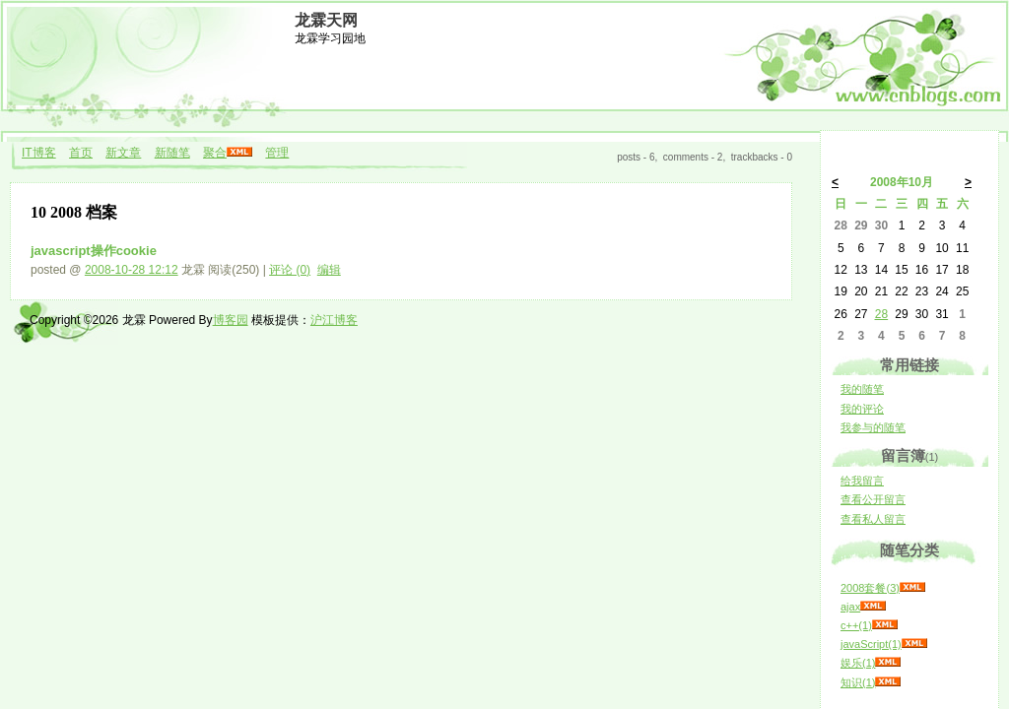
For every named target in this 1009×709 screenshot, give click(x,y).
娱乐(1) (858, 663)
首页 (81, 153)
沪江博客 (334, 320)
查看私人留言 (873, 519)
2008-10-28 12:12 (131, 270)
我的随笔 (862, 389)
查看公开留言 (873, 499)
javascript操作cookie (94, 250)
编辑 (329, 270)
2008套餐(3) (870, 588)
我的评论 (862, 409)
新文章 (123, 153)
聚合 (215, 153)
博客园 (230, 320)
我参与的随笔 (873, 427)
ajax (850, 606)
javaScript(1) (871, 644)
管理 (277, 153)
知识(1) (858, 682)
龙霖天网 (326, 20)
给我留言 (862, 480)
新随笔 (172, 153)
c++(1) (856, 625)
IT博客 (39, 153)
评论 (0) (289, 270)
